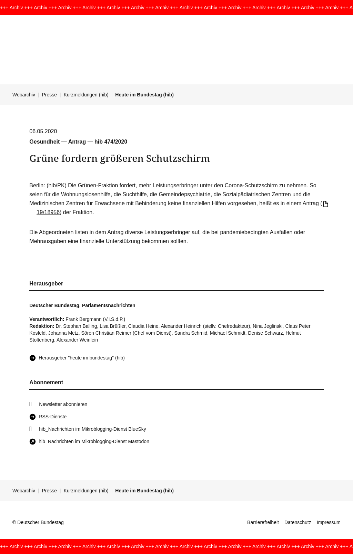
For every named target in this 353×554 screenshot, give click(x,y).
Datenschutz (297, 522)
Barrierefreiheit (263, 522)
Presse (49, 94)
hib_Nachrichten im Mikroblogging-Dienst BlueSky (92, 429)
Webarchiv (23, 94)
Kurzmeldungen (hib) (86, 94)
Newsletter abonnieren (63, 404)
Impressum (329, 522)
